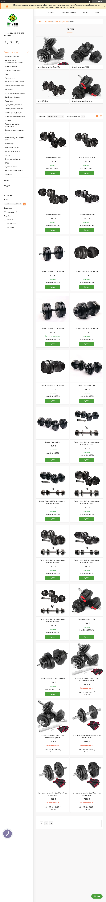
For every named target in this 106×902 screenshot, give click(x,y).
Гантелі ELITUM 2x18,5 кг (86, 385)
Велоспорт (9, 89)
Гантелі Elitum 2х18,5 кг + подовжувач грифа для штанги (52, 502)
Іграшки (8, 120)
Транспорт (9, 134)
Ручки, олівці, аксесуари (13, 105)
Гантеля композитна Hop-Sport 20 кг (53, 678)
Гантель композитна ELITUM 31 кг (53, 385)
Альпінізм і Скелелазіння (14, 170)
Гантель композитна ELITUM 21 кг (53, 328)
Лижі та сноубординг (12, 97)
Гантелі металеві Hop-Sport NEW (49, 67)
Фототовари (9, 144)
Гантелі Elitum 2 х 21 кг (53, 158)
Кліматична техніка (12, 147)
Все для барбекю (11, 66)
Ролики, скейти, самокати (14, 109)
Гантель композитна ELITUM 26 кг (87, 328)
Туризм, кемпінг (11, 78)
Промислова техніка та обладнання (13, 125)
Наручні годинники (12, 56)
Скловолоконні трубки (13, 159)
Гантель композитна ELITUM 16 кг (87, 271)
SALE (7, 163)
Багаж (7, 155)
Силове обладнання (60, 21)
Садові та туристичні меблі (14, 130)
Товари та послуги (11, 52)
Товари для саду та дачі (13, 112)
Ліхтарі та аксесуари (12, 151)
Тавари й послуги (68, 12)
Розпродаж (9, 101)
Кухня (7, 74)
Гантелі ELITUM (43, 101)
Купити (52, 173)
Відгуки (7, 186)
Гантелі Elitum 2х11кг (52, 442)
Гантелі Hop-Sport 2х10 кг (87, 619)
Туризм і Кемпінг (11, 167)
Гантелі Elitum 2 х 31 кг (87, 214)
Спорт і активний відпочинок (15, 93)
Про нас (7, 180)
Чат (97, 896)
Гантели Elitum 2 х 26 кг (87, 158)
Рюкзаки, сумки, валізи (13, 70)
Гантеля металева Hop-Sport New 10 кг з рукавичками (87, 737)
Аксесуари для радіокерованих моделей (14, 61)
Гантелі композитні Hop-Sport (82, 101)
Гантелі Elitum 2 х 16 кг (53, 214)
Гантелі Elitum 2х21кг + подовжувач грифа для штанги (87, 502)
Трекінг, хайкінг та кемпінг (14, 86)
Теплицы (8, 174)
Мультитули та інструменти (15, 116)
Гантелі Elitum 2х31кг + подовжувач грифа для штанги (87, 561)
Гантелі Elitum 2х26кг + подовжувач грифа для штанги (52, 561)
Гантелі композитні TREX (80, 67)
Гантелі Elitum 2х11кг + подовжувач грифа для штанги (87, 443)
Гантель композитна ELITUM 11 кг (53, 271)
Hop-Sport (48, 21)
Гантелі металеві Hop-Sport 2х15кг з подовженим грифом (52, 737)
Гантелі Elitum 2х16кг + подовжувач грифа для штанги (52, 620)
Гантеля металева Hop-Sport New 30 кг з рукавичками (87, 794)
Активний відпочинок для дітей (14, 139)
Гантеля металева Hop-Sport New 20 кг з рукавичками (53, 794)
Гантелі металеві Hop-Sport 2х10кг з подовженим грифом (87, 679)
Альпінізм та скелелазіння (14, 82)
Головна (51, 12)
